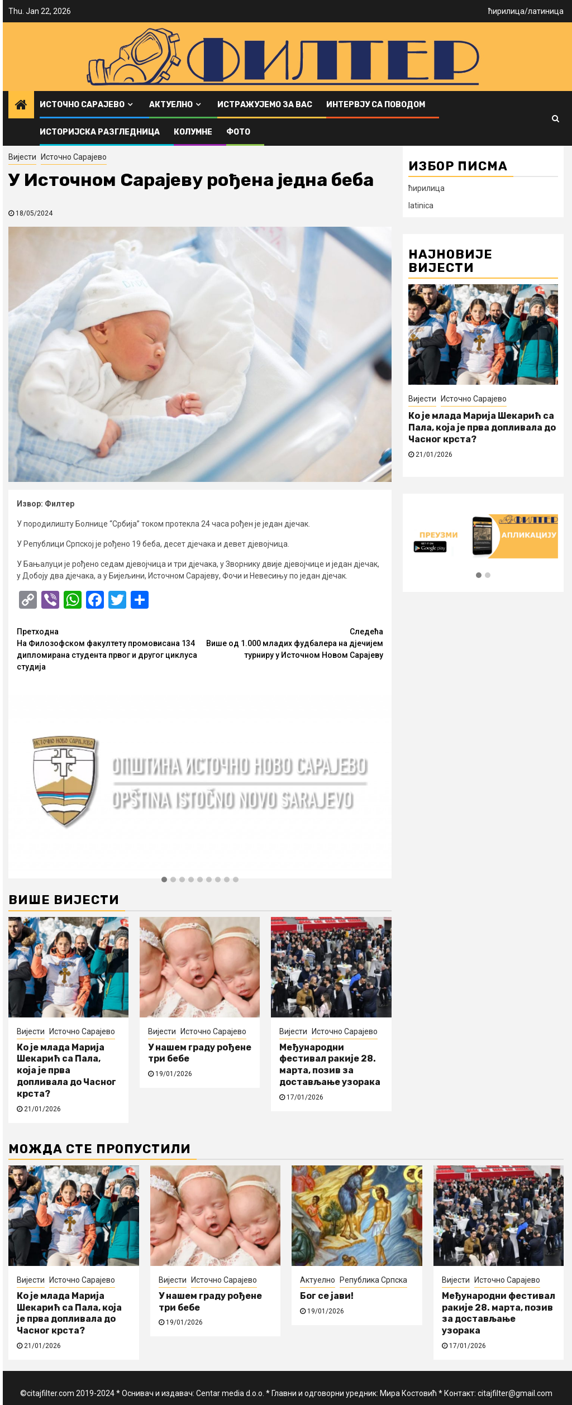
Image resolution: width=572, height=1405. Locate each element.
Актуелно (171, 104)
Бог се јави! (327, 1296)
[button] (164, 880)
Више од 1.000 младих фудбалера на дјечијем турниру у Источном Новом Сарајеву (291, 643)
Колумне (193, 132)
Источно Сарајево (82, 104)
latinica (420, 205)
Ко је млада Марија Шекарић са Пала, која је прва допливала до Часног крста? (66, 1070)
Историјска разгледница (100, 132)
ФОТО (238, 132)
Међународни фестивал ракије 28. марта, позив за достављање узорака (329, 1064)
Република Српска (373, 1279)
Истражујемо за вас (264, 104)
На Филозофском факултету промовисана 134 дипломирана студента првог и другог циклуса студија (108, 648)
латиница (546, 11)
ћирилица (506, 11)
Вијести (22, 156)
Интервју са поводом (375, 104)
